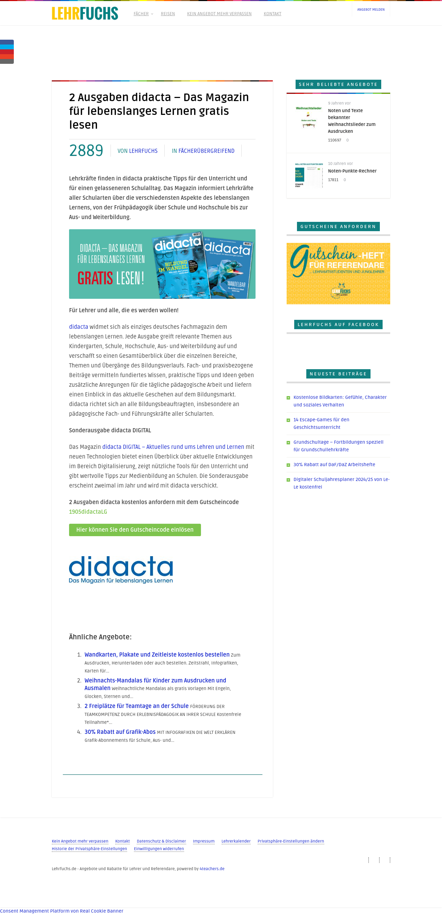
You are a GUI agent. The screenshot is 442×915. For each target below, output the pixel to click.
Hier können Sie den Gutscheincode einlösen (135, 530)
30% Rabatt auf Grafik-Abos (120, 732)
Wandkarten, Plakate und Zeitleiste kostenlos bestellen (157, 654)
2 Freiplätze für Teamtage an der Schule (137, 706)
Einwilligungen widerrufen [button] (159, 849)
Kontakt (272, 14)
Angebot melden (371, 10)
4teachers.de (212, 869)
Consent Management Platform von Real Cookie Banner (61, 911)
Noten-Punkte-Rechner (352, 171)
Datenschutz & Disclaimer (161, 841)
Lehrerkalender (236, 841)
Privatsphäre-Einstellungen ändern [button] (291, 841)
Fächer (143, 14)
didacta (78, 327)
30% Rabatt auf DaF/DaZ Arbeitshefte (334, 465)
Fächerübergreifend (207, 151)
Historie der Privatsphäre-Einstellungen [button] (89, 849)
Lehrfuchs (143, 151)
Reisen (168, 14)
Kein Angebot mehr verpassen (219, 14)
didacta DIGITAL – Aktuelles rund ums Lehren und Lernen (173, 447)
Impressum (204, 841)
